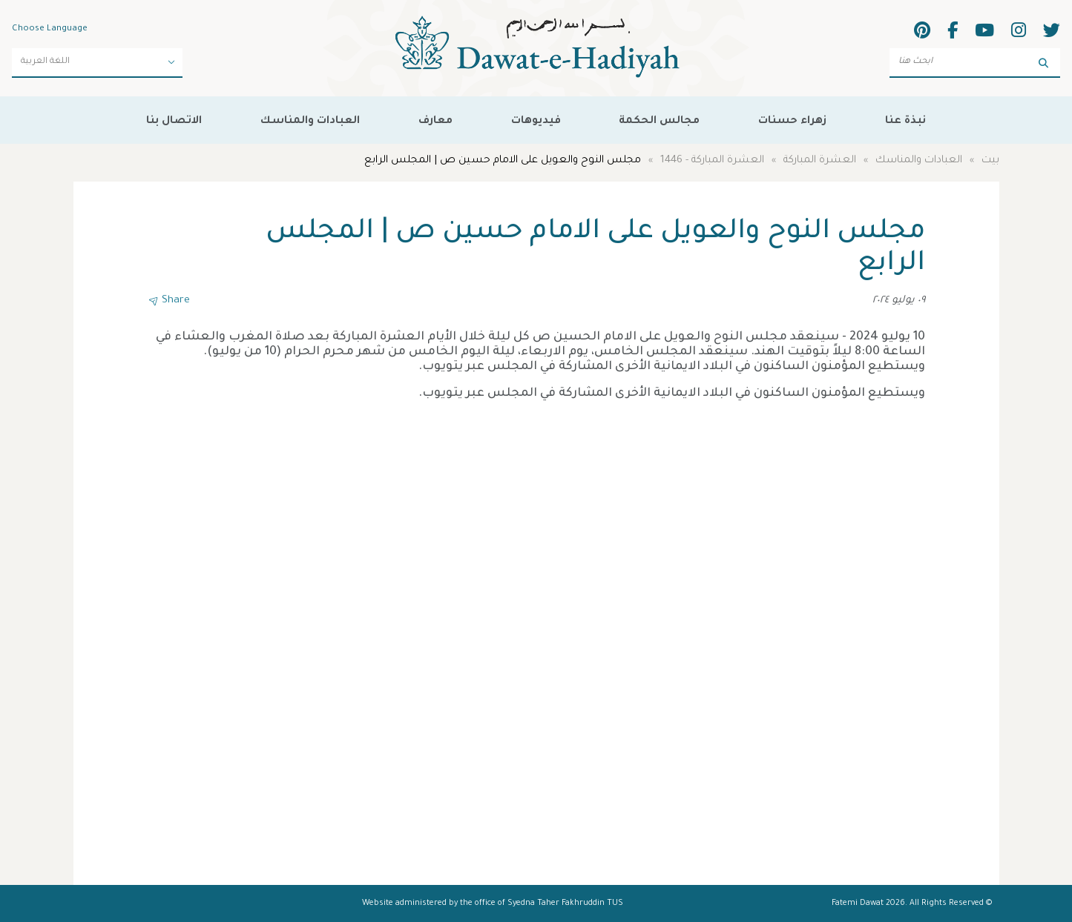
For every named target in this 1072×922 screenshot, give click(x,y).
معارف (435, 121)
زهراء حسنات (792, 121)
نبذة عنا (905, 121)
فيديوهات (536, 121)
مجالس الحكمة (659, 121)
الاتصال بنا (174, 121)
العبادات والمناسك (310, 121)
